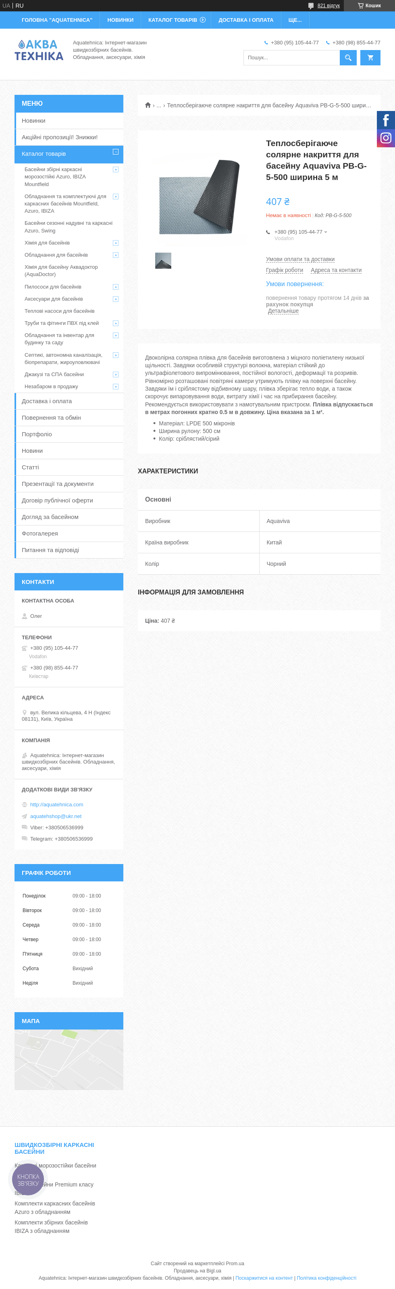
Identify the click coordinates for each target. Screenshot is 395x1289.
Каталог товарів (44, 153)
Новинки (34, 120)
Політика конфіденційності (326, 1278)
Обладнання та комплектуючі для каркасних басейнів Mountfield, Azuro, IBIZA (65, 203)
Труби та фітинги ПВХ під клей (62, 323)
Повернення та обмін (51, 417)
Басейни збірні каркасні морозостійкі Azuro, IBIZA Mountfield (55, 176)
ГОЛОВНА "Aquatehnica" (57, 20)
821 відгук (329, 5)
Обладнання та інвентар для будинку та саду (59, 338)
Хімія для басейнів (47, 243)
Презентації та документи (58, 483)
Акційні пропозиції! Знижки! (60, 137)
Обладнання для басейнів (56, 255)
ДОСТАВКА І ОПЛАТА (245, 20)
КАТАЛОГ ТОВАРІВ (172, 20)
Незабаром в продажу (51, 386)
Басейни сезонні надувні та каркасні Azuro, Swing (68, 226)
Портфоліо (37, 434)
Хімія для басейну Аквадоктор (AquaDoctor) (61, 270)
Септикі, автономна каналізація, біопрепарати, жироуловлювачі (63, 358)
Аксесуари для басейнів (54, 299)
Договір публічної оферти (57, 500)
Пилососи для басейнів (53, 287)
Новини (32, 450)
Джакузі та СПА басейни (54, 374)
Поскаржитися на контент (264, 1278)
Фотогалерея (40, 533)
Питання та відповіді (50, 549)
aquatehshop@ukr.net (55, 816)
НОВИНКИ (120, 20)
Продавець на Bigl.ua (197, 1271)
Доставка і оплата (47, 401)
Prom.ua (235, 1263)
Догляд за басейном (50, 516)
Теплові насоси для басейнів (60, 311)
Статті (30, 467)
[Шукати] (348, 57)
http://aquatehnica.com (56, 804)
